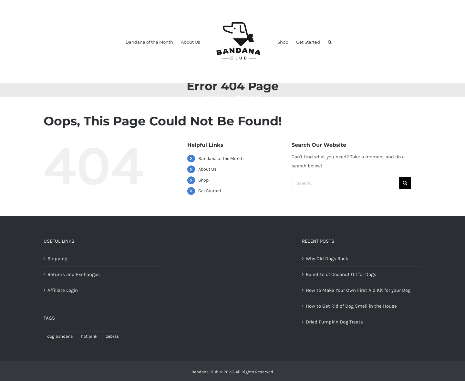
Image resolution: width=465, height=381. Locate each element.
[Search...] (345, 183)
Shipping (57, 258)
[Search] (405, 183)
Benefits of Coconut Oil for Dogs (341, 274)
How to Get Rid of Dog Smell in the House (351, 306)
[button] (330, 41)
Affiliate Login (62, 290)
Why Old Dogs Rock (327, 258)
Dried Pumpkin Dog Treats (334, 322)
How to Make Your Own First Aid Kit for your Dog (358, 290)
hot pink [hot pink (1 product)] (89, 336)
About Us (207, 169)
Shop (203, 180)
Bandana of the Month (220, 158)
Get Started (209, 191)
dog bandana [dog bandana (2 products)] (60, 336)
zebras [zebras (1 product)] (112, 336)
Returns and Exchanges (73, 274)
